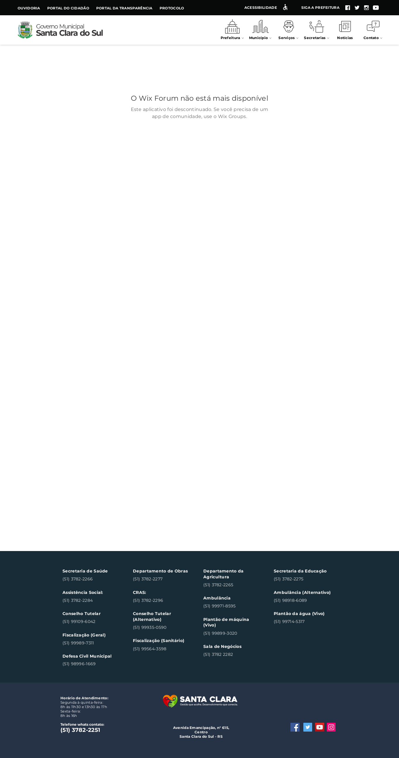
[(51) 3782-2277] (161, 579)
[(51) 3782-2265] (231, 585)
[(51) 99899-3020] (231, 633)
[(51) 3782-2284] (90, 600)
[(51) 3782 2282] (231, 655)
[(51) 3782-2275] (302, 579)
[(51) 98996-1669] (90, 664)
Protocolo (172, 8)
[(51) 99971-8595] (231, 606)
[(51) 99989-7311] (90, 643)
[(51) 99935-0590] (161, 627)
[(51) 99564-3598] (161, 649)
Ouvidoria (29, 8)
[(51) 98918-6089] (302, 600)
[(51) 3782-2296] (161, 600)
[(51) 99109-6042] (90, 622)
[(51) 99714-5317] (302, 622)
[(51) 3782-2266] (90, 579)
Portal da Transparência (124, 8)
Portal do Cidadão (68, 8)
